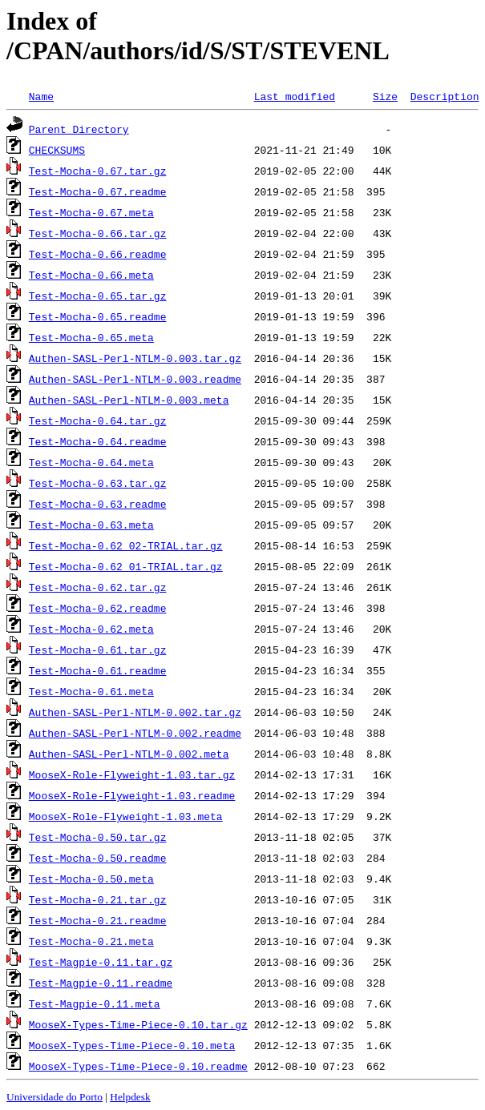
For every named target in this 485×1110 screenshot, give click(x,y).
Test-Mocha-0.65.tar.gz (98, 295)
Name (41, 96)
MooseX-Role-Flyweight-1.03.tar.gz (132, 774)
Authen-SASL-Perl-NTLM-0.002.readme (135, 733)
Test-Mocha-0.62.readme (98, 608)
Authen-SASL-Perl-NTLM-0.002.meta (129, 753)
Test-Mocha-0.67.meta (91, 212)
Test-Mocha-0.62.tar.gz (98, 587)
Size (385, 96)
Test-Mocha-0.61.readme (98, 670)
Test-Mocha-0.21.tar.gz (98, 899)
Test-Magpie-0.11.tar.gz (100, 962)
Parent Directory (79, 129)
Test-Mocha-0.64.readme (98, 441)
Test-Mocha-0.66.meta (91, 274)
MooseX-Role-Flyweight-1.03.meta (126, 816)
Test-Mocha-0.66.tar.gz (98, 233)
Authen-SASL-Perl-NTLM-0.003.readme (135, 379)
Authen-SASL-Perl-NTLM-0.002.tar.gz (135, 712)
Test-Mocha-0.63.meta (91, 524)
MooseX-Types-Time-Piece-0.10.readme (138, 1066)
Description (444, 96)
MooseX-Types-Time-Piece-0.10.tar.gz (138, 1024)
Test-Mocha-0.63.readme (98, 504)
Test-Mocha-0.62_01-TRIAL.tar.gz (126, 566)
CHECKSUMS (57, 150)
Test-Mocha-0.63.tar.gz (98, 483)
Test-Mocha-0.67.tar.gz (98, 170)
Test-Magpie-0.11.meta (94, 1003)
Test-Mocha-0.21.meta (91, 941)
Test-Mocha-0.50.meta (91, 878)
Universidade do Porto (54, 1097)
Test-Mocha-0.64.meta (91, 462)
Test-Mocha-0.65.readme (98, 316)
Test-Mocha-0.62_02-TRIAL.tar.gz (126, 545)
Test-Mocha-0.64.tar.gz (98, 420)
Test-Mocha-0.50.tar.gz (98, 837)
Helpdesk (130, 1097)
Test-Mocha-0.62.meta (91, 628)
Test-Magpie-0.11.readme (100, 982)
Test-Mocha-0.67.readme (98, 191)
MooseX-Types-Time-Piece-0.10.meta (132, 1045)
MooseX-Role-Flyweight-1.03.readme (132, 795)
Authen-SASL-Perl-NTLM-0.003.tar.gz (135, 358)
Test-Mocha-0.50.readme (98, 858)
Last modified (294, 96)
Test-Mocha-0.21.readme (98, 920)
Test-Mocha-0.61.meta (91, 691)
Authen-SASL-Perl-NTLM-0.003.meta (129, 399)
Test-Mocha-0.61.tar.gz (98, 649)
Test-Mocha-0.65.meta (91, 337)
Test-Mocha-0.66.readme (98, 254)
